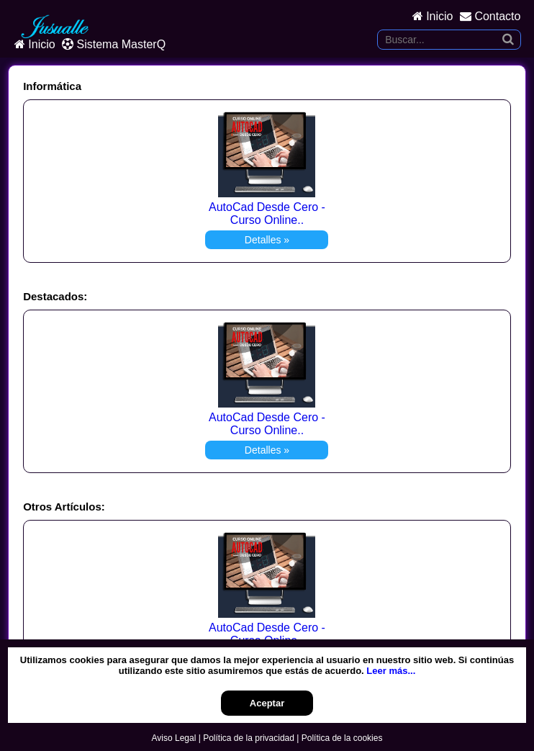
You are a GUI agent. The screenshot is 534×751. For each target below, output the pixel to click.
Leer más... (390, 670)
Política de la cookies (342, 738)
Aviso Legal (174, 738)
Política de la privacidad (248, 738)
